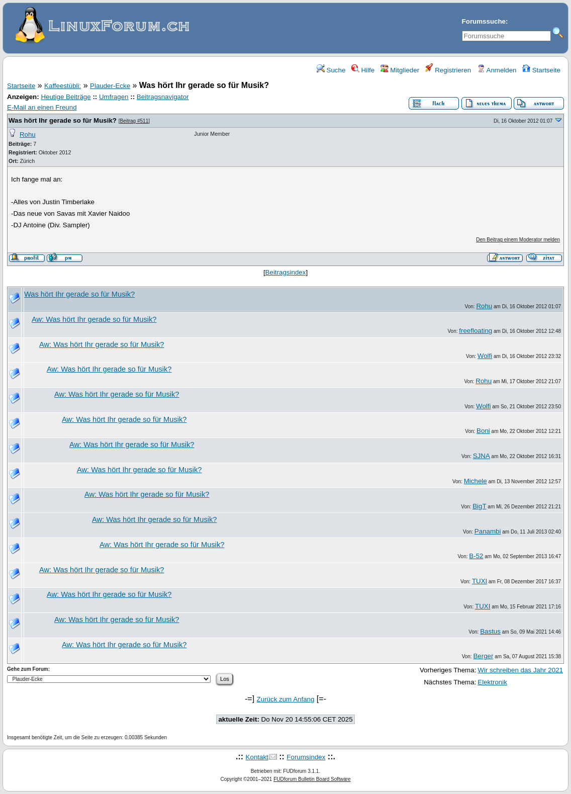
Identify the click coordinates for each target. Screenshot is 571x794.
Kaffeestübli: (62, 86)
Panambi (487, 531)
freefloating (475, 330)
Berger (483, 656)
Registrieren (448, 70)
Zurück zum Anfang (286, 699)
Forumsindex (306, 757)
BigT (479, 506)
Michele (475, 481)
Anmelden (497, 70)
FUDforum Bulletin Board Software (311, 779)
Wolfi (485, 356)
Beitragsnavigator (163, 97)
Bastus (490, 631)
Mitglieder (399, 70)
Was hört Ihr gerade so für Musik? (63, 120)
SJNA (481, 456)
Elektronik (492, 682)
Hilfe (362, 70)
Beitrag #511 (134, 121)
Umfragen (114, 97)
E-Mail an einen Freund (42, 107)
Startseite (541, 70)
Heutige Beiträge (65, 97)
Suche (331, 70)
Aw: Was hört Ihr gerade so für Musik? (94, 319)
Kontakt (257, 757)
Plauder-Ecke (110, 86)
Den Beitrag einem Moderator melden (518, 239)
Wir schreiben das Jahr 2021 (520, 670)
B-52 (476, 556)
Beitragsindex (285, 272)
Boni (483, 430)
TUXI (479, 581)
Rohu (28, 134)
